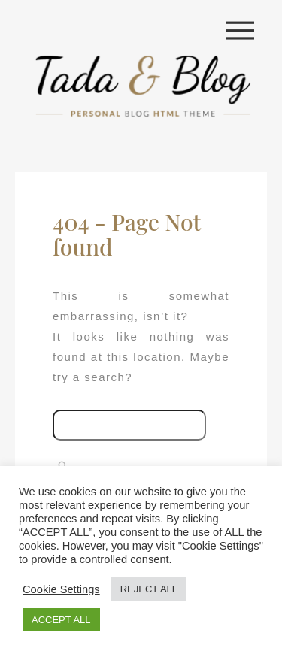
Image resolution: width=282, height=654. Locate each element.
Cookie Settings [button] (61, 589)
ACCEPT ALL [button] (61, 619)
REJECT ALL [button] (148, 589)
